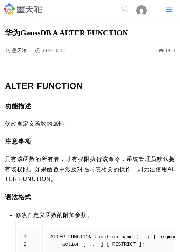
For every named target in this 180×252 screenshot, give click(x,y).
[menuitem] (145, 10)
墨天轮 (19, 50)
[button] (169, 9)
